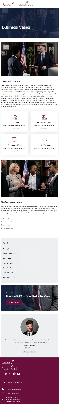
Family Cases (8, 249)
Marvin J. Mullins (29, 346)
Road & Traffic (8, 263)
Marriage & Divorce (10, 277)
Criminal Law (8, 272)
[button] (55, 4)
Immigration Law (44, 122)
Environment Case (9, 254)
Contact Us (13, 302)
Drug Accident (8, 268)
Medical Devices (44, 145)
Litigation (15, 122)
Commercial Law (15, 145)
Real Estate (7, 258)
